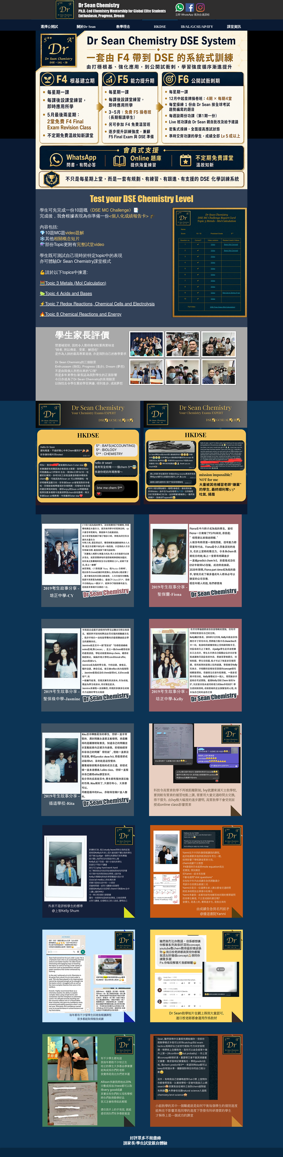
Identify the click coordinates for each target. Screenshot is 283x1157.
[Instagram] (200, 7)
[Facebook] (190, 7)
